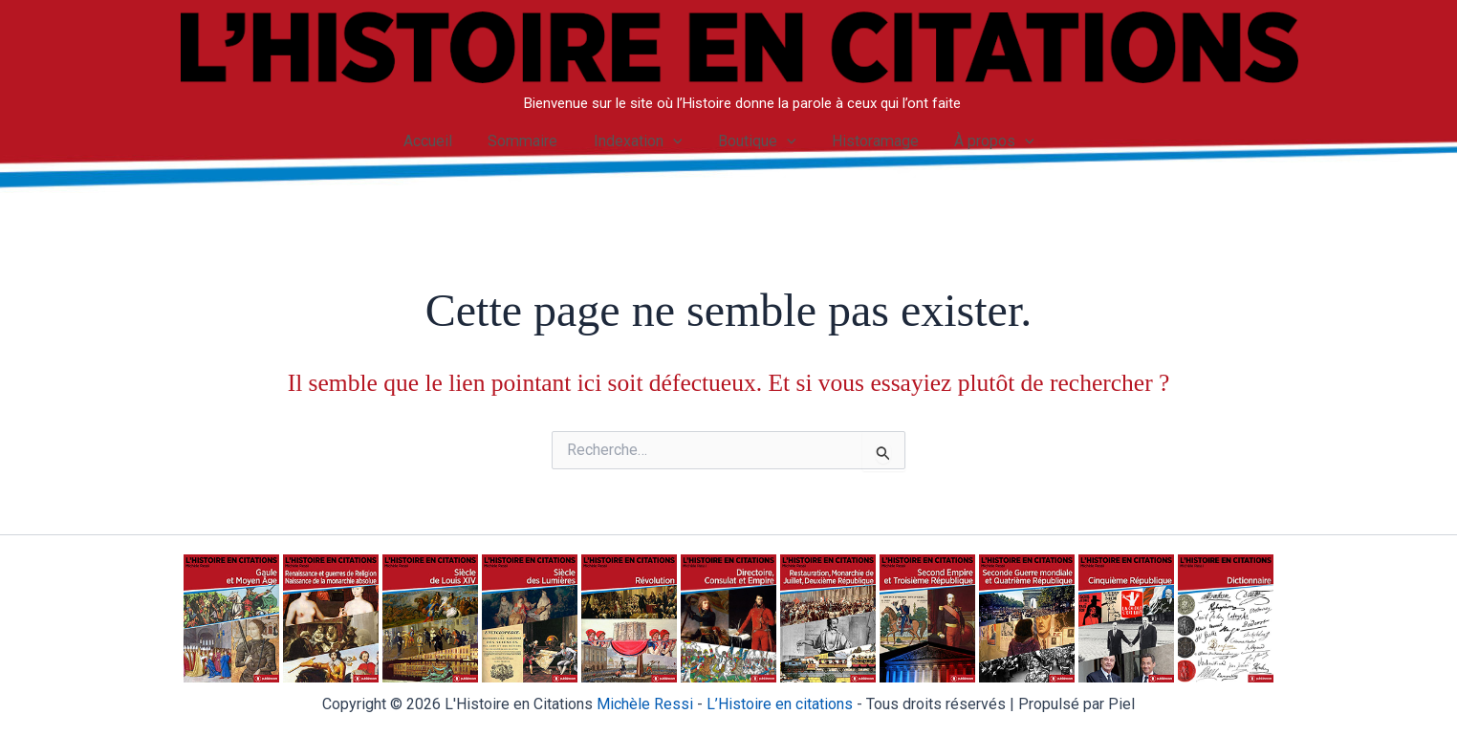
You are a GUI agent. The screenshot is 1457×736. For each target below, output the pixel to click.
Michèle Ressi (645, 704)
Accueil (440, 141)
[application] (675, 141)
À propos (983, 141)
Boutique (754, 141)
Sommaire (530, 141)
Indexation (640, 141)
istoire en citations (780, 704)
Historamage (867, 141)
